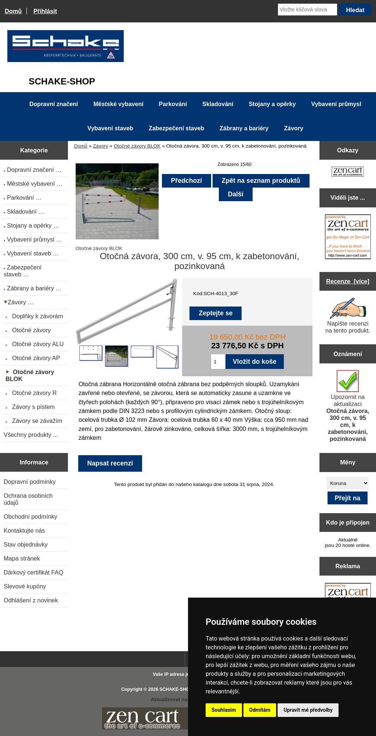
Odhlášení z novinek (31, 600)
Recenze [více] (347, 281)
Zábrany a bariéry (244, 128)
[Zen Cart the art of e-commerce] (348, 172)
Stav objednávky (26, 544)
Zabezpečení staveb (176, 128)
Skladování (217, 104)
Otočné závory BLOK (137, 146)
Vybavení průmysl (336, 104)
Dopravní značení (53, 104)
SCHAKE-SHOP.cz (178, 689)
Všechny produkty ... (31, 434)
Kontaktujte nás (24, 530)
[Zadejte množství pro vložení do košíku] (218, 361)
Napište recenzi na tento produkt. (347, 316)
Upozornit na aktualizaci (347, 406)
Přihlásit (45, 11)
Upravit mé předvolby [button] (307, 710)
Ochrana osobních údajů (28, 499)
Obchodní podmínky (30, 516)
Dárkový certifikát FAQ (33, 572)
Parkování (173, 104)
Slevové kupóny (25, 586)
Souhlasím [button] (224, 710)
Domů (13, 11)
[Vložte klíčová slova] (307, 9)
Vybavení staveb (110, 128)
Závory (100, 146)
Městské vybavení (119, 104)
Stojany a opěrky (272, 104)
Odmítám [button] (260, 710)
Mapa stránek (22, 558)
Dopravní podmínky (29, 481)
